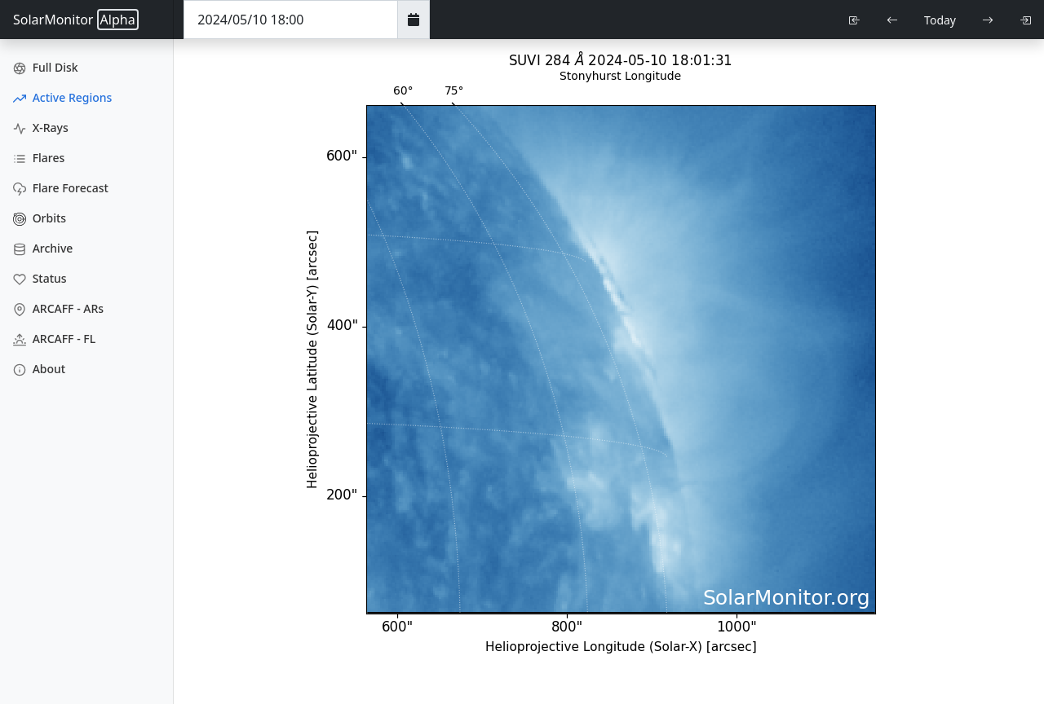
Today (940, 20)
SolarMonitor (76, 19)
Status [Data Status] (40, 278)
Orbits (39, 218)
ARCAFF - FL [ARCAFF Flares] (54, 338)
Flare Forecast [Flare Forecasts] (60, 188)
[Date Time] (291, 19)
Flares (38, 157)
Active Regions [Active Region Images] (62, 97)
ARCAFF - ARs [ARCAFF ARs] (58, 308)
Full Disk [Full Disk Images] (45, 67)
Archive (43, 248)
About (39, 368)
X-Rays (41, 127)
